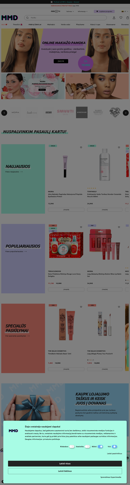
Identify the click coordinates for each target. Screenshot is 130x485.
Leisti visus (65, 463)
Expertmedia (116, 477)
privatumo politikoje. (51, 439)
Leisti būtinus (65, 471)
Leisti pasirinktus (114, 453)
